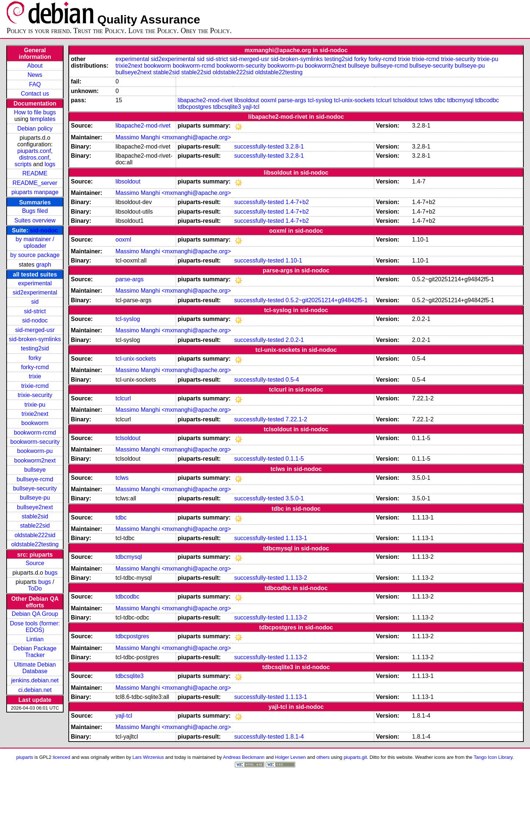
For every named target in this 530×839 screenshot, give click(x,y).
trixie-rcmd (35, 386)
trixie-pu (35, 404)
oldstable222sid (34, 535)
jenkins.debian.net (35, 680)
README (34, 173)
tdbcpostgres (194, 107)
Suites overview (34, 220)
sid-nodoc (44, 230)
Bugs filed (35, 211)
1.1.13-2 (296, 578)
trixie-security (35, 395)
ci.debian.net (35, 690)
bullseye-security (35, 488)
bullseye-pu (35, 498)
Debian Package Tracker (34, 651)
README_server (34, 183)
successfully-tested (259, 146)
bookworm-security (35, 442)
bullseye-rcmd (35, 479)
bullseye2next (35, 507)
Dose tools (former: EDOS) (35, 626)
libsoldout (246, 100)
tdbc (439, 100)
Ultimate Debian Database (35, 667)
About (35, 66)
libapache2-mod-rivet (205, 100)
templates (42, 119)
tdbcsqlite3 (227, 107)
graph (43, 264)
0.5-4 (292, 379)
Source (35, 563)
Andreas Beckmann (244, 757)
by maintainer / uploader (35, 242)
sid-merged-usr (35, 330)
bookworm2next (35, 460)
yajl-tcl (251, 107)
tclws (426, 100)
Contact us (35, 93)
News (35, 75)
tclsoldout (405, 100)
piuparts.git (355, 757)
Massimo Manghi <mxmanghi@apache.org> (173, 137)
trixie (35, 376)
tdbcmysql (460, 100)
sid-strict (35, 311)
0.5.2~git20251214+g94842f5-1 (327, 300)
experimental (35, 283)
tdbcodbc (487, 100)
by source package (35, 255)
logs (49, 164)
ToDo (35, 588)
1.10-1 (294, 260)
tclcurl (383, 100)
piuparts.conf (34, 151)
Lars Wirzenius (148, 757)
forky (35, 358)
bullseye (35, 470)
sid (35, 302)
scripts (22, 164)
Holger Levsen (290, 757)
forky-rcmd (35, 367)
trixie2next (35, 414)
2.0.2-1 (295, 340)
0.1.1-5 (295, 459)
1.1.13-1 (296, 538)
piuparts (24, 757)
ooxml (268, 100)
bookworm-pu (35, 451)
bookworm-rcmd (35, 432)
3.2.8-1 (295, 146)
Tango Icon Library (493, 757)
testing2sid (35, 348)
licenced (62, 757)
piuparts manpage (34, 192)
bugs (51, 573)
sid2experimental (35, 292)
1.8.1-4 (295, 736)
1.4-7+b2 (297, 202)
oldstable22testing (35, 544)
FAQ (35, 84)
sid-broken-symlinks (35, 339)
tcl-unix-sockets (354, 100)
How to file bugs (35, 112)
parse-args (292, 100)
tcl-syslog (320, 100)
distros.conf (34, 157)
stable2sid (35, 516)
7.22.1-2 (296, 419)
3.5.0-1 (295, 498)
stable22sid (35, 525)
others (323, 757)
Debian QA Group (35, 614)
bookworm (35, 423)
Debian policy (35, 128)
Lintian (34, 639)
